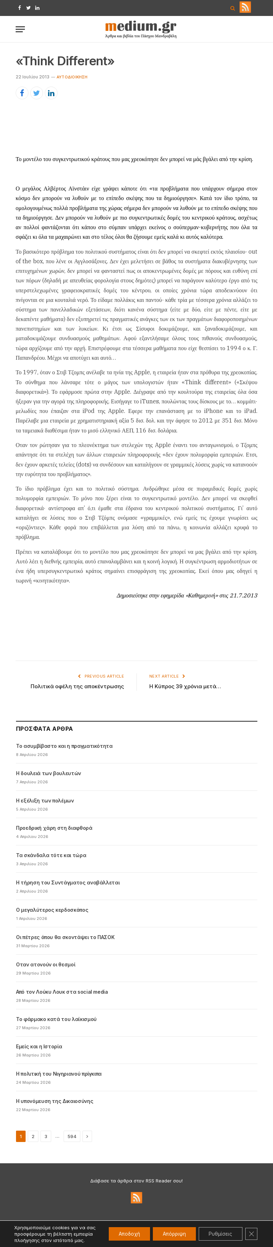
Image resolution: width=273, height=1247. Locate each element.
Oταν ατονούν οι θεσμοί (45, 964)
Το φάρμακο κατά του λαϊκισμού (56, 1019)
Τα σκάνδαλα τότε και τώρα (51, 855)
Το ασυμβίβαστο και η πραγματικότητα (64, 746)
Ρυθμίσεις (219, 1230)
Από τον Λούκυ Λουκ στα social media (62, 992)
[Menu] (20, 29)
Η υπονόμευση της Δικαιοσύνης (54, 1101)
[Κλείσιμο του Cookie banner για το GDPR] (251, 1230)
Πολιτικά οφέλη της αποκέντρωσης (77, 686)
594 (72, 1136)
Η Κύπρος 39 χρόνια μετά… (185, 686)
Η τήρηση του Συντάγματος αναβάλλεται (67, 882)
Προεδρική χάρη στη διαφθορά (54, 828)
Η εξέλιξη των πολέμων (45, 801)
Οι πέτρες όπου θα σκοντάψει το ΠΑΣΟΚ (65, 937)
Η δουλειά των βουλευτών (48, 773)
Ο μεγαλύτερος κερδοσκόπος (52, 910)
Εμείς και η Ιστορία (39, 1046)
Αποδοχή (124, 1230)
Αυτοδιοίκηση (72, 77)
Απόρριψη (171, 1230)
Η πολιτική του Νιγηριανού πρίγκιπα (59, 1074)
